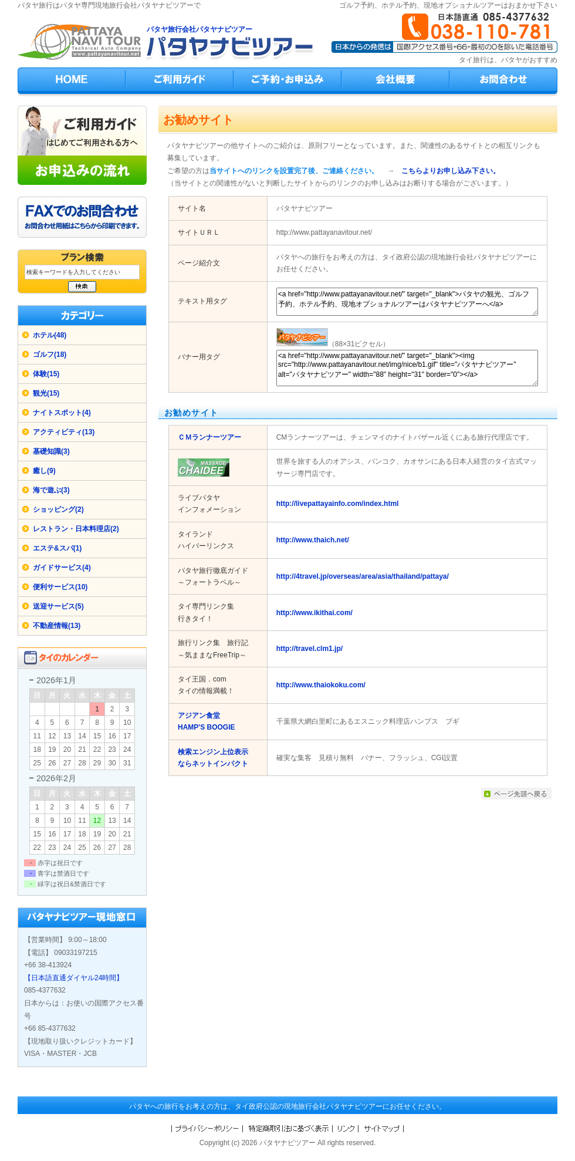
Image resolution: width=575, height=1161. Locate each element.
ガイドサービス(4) (62, 567)
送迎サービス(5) (58, 606)
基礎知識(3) (51, 451)
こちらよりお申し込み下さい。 (450, 171)
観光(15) (46, 393)
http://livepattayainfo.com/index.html (337, 504)
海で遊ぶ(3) (51, 490)
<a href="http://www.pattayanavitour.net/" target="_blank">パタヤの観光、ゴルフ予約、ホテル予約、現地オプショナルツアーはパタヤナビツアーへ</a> (407, 302)
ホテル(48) (49, 335)
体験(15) (46, 374)
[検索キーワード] (82, 272)
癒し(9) (44, 471)
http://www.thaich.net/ (312, 540)
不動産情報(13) (56, 626)
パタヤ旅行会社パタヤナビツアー (199, 29)
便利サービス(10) (60, 587)
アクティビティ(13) (63, 432)
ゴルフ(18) (49, 354)
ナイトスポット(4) (62, 413)
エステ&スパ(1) (57, 548)
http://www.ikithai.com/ (314, 613)
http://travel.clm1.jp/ (309, 648)
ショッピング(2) (58, 509)
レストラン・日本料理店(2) (76, 529)
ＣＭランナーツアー (209, 437)
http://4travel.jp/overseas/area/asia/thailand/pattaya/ (362, 576)
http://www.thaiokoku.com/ (321, 685)
